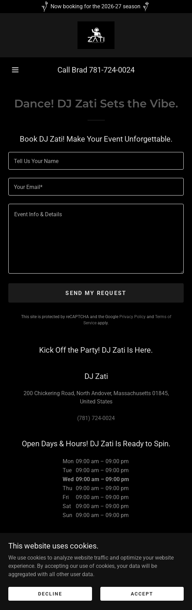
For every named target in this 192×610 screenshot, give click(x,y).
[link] (96, 35)
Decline (50, 593)
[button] (15, 70)
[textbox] (96, 161)
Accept (142, 593)
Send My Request (95, 293)
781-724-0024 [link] (112, 70)
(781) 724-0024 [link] (96, 418)
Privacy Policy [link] (132, 316)
